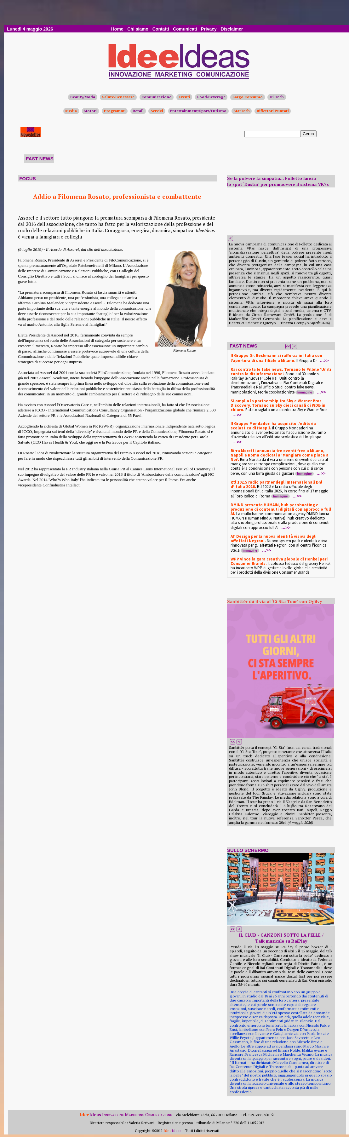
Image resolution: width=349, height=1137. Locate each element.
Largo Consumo (247, 97)
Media (71, 110)
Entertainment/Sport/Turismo (198, 110)
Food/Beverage (211, 97)
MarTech (242, 110)
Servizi (157, 110)
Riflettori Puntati (273, 110)
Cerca (308, 133)
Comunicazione (156, 97)
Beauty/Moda (82, 97)
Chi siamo (137, 29)
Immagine (304, 392)
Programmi (115, 110)
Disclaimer (231, 29)
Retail (138, 110)
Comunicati (185, 29)
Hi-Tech (277, 97)
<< (288, 346)
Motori (90, 110)
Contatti (160, 29)
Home (117, 29)
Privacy (209, 29)
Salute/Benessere (118, 97)
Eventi (184, 97)
